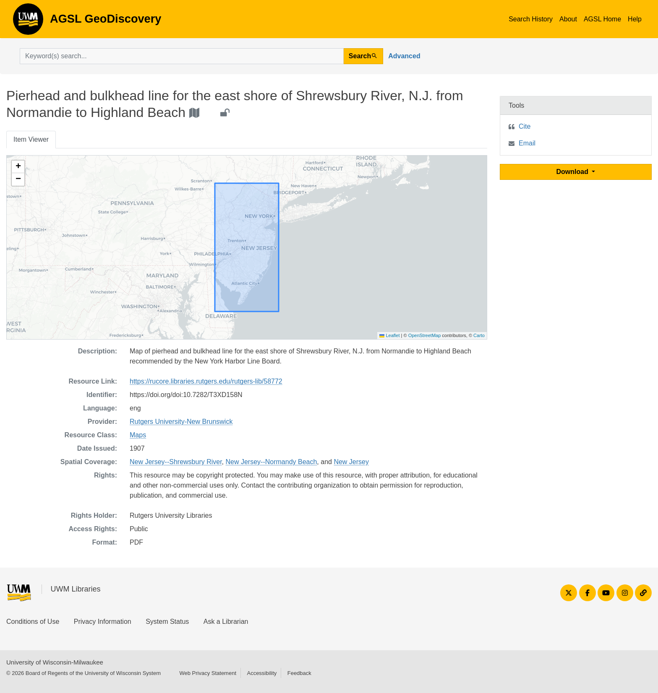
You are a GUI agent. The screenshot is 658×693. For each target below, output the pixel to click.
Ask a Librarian (226, 621)
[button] (18, 167)
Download (573, 171)
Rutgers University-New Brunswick (181, 421)
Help (635, 19)
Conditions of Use (32, 621)
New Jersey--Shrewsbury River (176, 461)
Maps (138, 435)
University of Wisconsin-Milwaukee (54, 662)
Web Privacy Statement (207, 673)
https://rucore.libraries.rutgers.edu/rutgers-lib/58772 (206, 381)
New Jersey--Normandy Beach (271, 461)
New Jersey (351, 461)
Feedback (299, 673)
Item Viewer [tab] (31, 139)
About (568, 19)
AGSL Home (602, 19)
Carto (479, 335)
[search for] (182, 56)
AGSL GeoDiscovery (28, 22)
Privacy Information (102, 621)
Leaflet (389, 335)
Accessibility (262, 673)
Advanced (404, 56)
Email (527, 143)
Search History (531, 19)
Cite (524, 126)
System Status (167, 621)
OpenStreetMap (424, 335)
